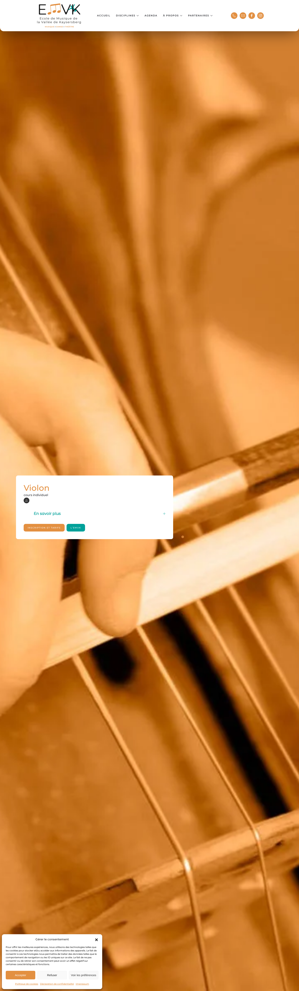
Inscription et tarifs (44, 527)
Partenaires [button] (200, 15)
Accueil (103, 15)
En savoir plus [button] (100, 513)
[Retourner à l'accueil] (59, 15)
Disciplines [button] (127, 15)
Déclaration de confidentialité (57, 983)
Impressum (82, 983)
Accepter (20, 975)
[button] (96, 939)
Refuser (52, 975)
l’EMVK (76, 527)
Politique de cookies (26, 983)
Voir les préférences (83, 975)
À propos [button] (172, 15)
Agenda (151, 15)
